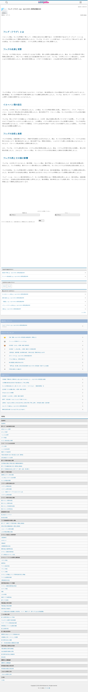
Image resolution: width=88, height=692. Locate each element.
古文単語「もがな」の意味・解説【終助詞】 (19, 345)
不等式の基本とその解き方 (15, 369)
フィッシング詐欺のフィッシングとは (17, 341)
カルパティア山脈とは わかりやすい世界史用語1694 (14, 406)
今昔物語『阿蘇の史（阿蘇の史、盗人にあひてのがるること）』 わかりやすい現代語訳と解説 (24, 379)
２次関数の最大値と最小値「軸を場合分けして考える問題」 (16, 382)
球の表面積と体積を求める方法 (16, 362)
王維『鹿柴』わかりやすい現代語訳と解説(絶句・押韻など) (22, 337)
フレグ (9, 286)
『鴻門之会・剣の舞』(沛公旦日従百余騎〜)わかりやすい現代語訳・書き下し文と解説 (29, 365)
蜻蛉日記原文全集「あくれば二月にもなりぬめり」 (14, 409)
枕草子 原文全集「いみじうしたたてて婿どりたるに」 (15, 399)
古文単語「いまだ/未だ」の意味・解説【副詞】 (13, 396)
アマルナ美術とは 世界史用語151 (17, 359)
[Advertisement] (44, 21)
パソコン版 (47, 688)
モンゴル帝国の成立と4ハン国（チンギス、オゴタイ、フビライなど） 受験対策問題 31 (23, 386)
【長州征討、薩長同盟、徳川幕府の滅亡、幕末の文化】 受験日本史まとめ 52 (27, 352)
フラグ (4, 286)
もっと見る (84, 312)
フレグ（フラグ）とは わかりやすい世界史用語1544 (39, 326)
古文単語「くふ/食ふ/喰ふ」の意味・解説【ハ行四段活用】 (22, 349)
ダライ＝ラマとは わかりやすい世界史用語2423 (20, 355)
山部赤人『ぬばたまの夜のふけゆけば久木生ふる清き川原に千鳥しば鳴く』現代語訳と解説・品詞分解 (25, 402)
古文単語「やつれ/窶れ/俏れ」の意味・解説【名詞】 (14, 389)
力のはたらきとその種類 (7, 392)
